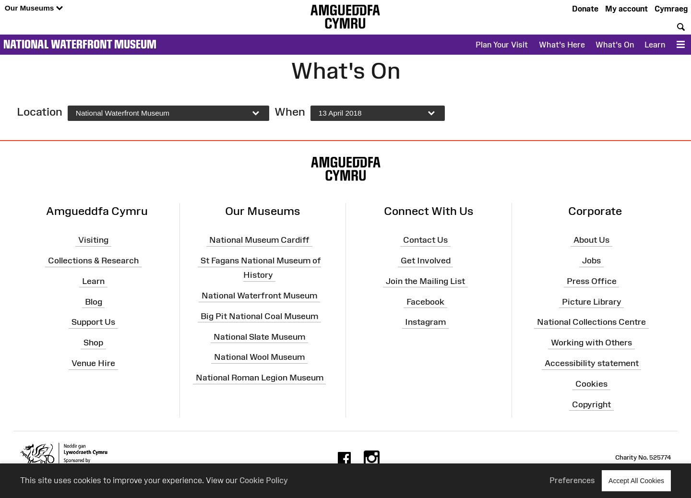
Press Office (592, 281)
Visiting (93, 240)
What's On (615, 44)
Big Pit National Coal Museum (259, 316)
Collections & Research (93, 260)
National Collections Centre (591, 322)
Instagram (425, 322)
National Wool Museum (259, 357)
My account (626, 8)
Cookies (591, 384)
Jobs (591, 260)
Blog (93, 301)
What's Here (562, 44)
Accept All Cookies (636, 480)
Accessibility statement (592, 363)
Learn (654, 44)
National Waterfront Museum (79, 44)
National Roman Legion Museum (259, 377)
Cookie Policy (263, 480)
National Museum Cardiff (259, 240)
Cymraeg (671, 8)
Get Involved (426, 260)
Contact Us (425, 240)
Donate (585, 8)
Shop (93, 342)
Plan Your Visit (502, 44)
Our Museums (34, 8)
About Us (591, 240)
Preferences (572, 480)
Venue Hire (93, 363)
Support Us (93, 322)
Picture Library (591, 301)
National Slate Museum (259, 336)
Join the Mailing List (425, 281)
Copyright (591, 404)
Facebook (425, 301)
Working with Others (591, 342)
